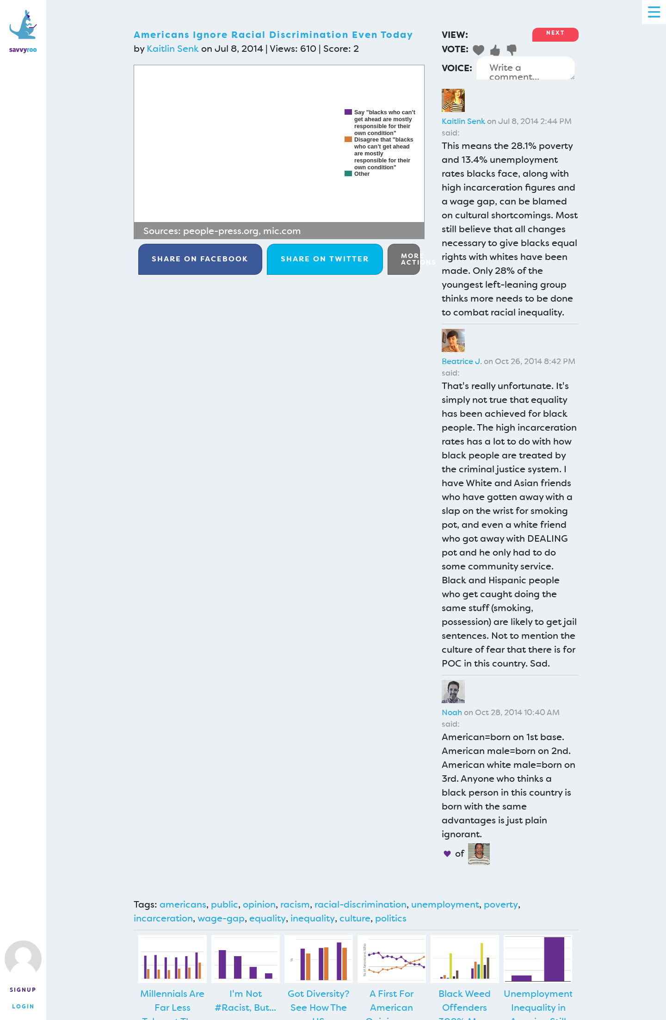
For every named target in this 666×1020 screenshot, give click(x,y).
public (224, 904)
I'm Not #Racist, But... (245, 1001)
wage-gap (221, 918)
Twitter (325, 259)
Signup (23, 990)
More (410, 259)
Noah (452, 712)
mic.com (282, 231)
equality (267, 918)
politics (391, 918)
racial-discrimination (360, 904)
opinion (259, 904)
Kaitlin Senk (173, 49)
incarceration (163, 918)
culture (354, 918)
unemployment (445, 904)
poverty (501, 904)
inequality (312, 918)
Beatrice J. (462, 361)
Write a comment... (525, 68)
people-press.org (221, 231)
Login (23, 1006)
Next (555, 33)
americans (183, 904)
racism (295, 904)
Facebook (200, 259)
